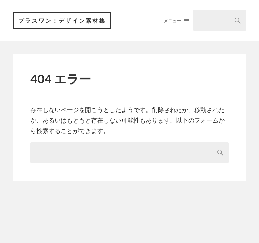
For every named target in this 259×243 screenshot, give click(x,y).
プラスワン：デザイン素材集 (62, 20)
